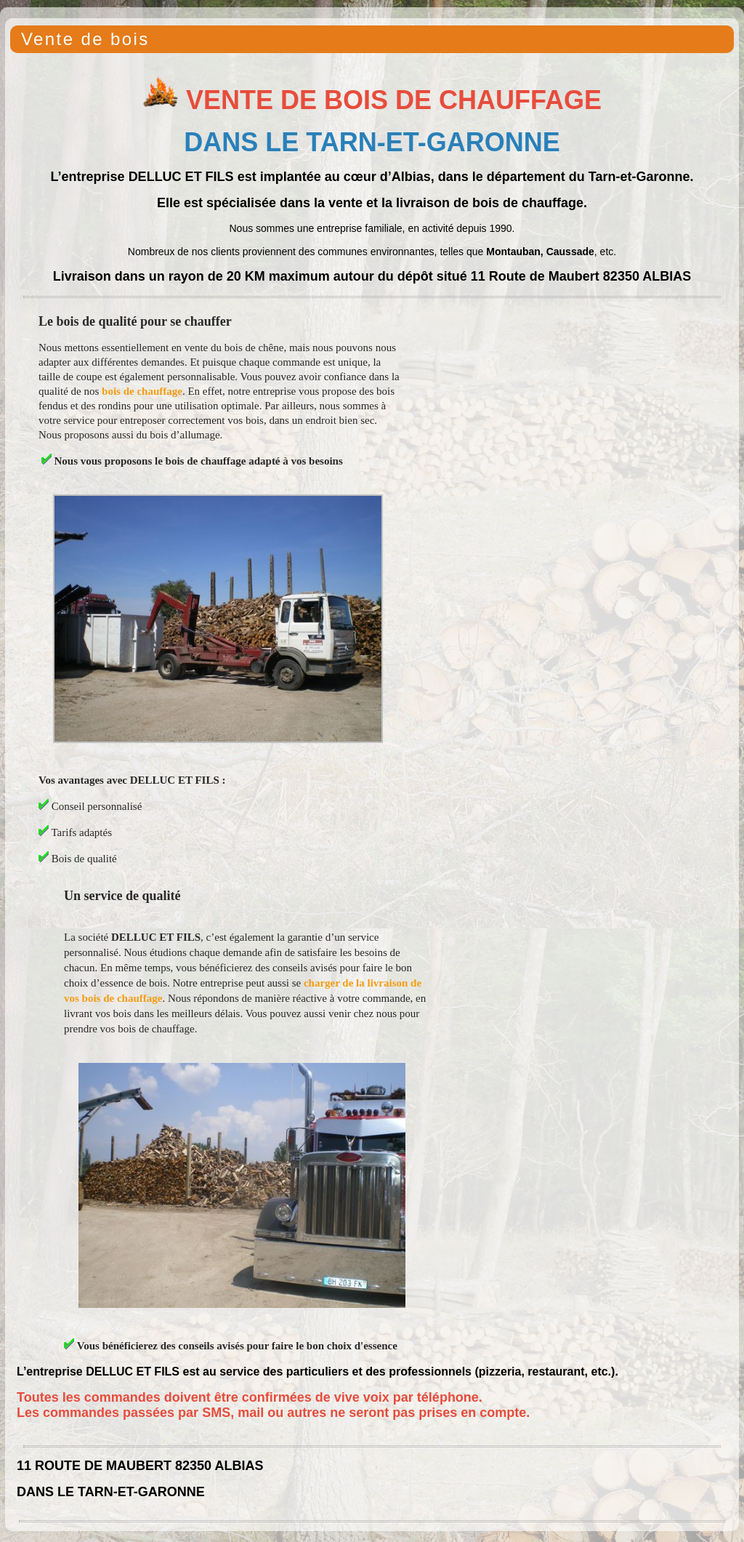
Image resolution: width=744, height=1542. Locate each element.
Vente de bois (85, 39)
